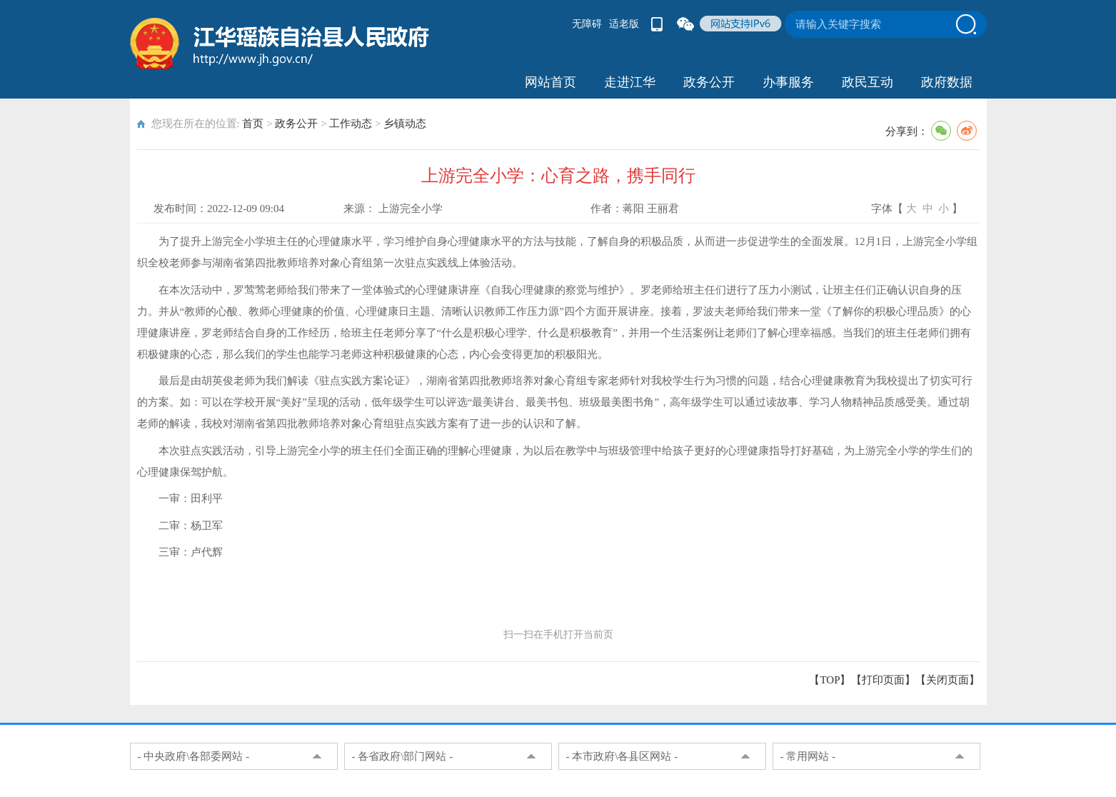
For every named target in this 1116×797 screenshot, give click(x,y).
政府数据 (946, 82)
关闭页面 (947, 680)
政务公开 (709, 82)
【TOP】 (829, 680)
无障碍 (587, 24)
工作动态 (350, 123)
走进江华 (629, 82)
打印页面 (883, 680)
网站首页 (550, 82)
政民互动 (867, 82)
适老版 (624, 24)
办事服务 (788, 82)
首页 (252, 123)
